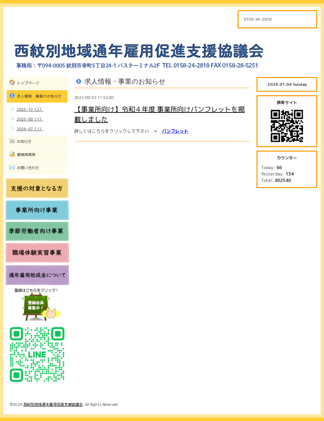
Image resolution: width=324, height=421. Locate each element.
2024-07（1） (30, 129)
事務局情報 (26, 154)
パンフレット (175, 131)
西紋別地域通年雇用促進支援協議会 (53, 404)
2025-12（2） (30, 109)
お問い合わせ (28, 167)
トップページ (28, 83)
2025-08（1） (30, 119)
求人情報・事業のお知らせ (39, 96)
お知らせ (24, 141)
